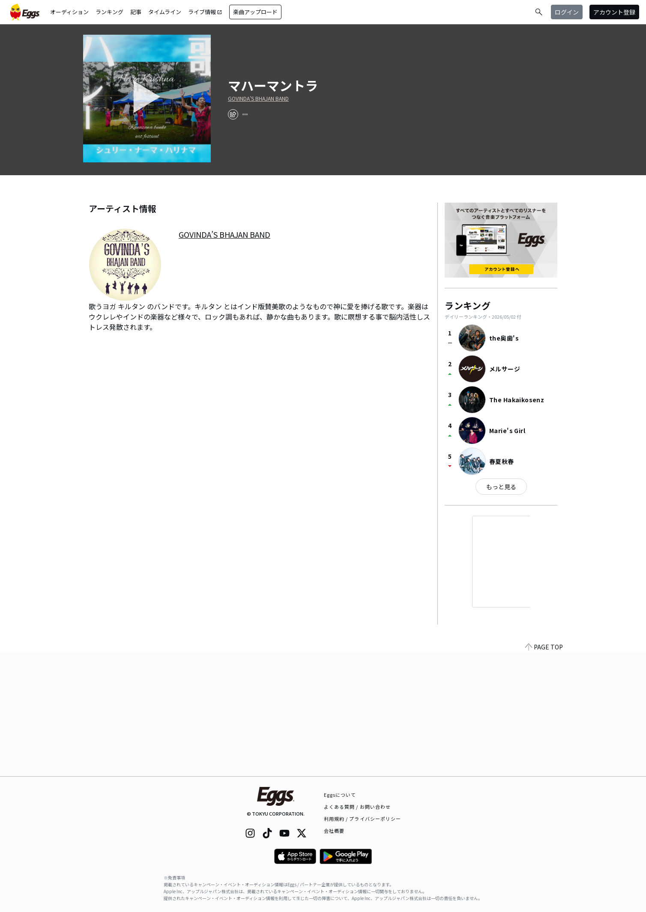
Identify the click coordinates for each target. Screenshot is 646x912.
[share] (233, 114)
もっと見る (501, 486)
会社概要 (334, 830)
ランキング (109, 12)
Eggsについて (340, 794)
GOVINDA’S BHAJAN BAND (258, 98)
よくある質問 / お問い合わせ (357, 806)
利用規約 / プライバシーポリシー (362, 818)
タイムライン (164, 12)
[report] (245, 114)
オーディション (69, 12)
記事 (135, 12)
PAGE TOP (544, 771)
